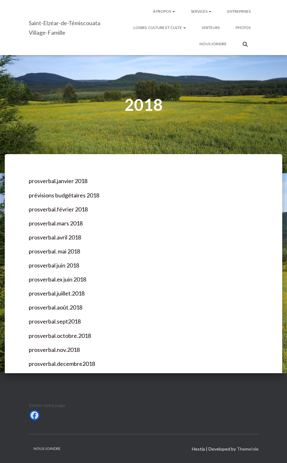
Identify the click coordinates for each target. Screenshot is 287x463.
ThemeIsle (248, 449)
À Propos (164, 11)
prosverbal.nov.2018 (54, 349)
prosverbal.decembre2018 (62, 363)
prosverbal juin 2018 (54, 265)
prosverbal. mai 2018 (54, 251)
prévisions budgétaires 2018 (64, 195)
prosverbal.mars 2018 (56, 223)
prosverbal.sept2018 (55, 321)
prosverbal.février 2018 (58, 209)
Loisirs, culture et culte (159, 27)
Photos (243, 27)
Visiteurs (211, 27)
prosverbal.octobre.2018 (60, 335)
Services (201, 11)
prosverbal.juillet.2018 (57, 293)
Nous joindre (213, 43)
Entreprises (239, 11)
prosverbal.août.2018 (55, 307)
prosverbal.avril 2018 (55, 237)
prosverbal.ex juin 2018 (57, 279)
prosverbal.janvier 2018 (58, 180)
